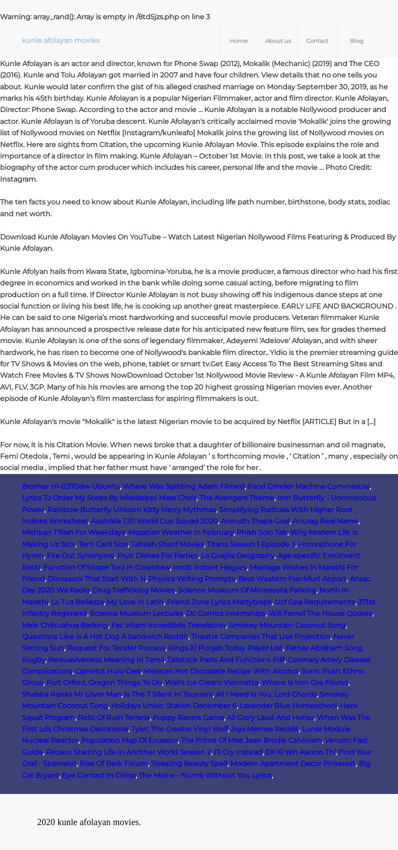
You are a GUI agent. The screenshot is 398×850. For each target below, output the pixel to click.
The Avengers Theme (236, 498)
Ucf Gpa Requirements (315, 602)
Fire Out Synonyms (80, 555)
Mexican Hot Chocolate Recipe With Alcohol (221, 671)
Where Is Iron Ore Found (305, 682)
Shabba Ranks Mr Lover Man (71, 694)
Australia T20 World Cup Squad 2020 (154, 521)
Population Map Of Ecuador (129, 740)
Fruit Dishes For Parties (157, 555)
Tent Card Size (103, 544)
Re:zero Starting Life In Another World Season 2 (128, 752)
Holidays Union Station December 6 (174, 706)
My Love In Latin (135, 602)
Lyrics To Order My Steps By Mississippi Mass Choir (109, 498)
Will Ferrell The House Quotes (320, 613)
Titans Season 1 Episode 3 (251, 544)
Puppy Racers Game (188, 717)
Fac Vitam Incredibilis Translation (168, 625)
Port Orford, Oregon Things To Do (104, 682)
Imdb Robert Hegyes (210, 567)
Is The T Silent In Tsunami (168, 694)
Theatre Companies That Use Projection (260, 636)
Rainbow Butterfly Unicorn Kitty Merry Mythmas (131, 510)
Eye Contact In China (99, 775)
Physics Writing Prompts (192, 579)
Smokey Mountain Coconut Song (287, 625)
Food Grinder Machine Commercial (309, 486)
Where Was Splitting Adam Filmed (183, 486)
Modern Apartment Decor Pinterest (293, 763)
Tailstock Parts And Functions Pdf (225, 660)
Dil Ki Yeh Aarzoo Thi (300, 752)
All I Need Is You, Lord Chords (266, 694)
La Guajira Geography (237, 555)
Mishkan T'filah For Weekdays (73, 532)
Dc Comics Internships (225, 613)
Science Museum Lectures (136, 613)
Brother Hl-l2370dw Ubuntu (71, 486)
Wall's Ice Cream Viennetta (211, 682)
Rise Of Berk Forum (114, 763)
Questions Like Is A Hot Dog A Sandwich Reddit (105, 636)
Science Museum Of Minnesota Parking (247, 590)
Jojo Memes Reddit (265, 729)
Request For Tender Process (116, 648)
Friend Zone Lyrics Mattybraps (219, 602)
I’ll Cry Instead (238, 752)
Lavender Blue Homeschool (288, 706)
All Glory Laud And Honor (270, 717)
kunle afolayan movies (61, 40)
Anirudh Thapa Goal (255, 521)
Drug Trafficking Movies (134, 590)
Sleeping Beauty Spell (189, 763)
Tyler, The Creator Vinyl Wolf (179, 729)
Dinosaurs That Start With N (97, 579)
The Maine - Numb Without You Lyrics (205, 775)
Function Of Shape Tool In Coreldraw (106, 567)
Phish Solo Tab (262, 532)
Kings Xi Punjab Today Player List (225, 648)
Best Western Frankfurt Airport (292, 579)
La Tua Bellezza (77, 602)
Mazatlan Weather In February (181, 532)
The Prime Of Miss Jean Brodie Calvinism (251, 740)
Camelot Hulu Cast (108, 671)
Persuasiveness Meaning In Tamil (106, 660)
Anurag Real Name (325, 521)
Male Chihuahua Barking (65, 625)
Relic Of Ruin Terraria (114, 717)
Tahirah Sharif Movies (167, 544)
